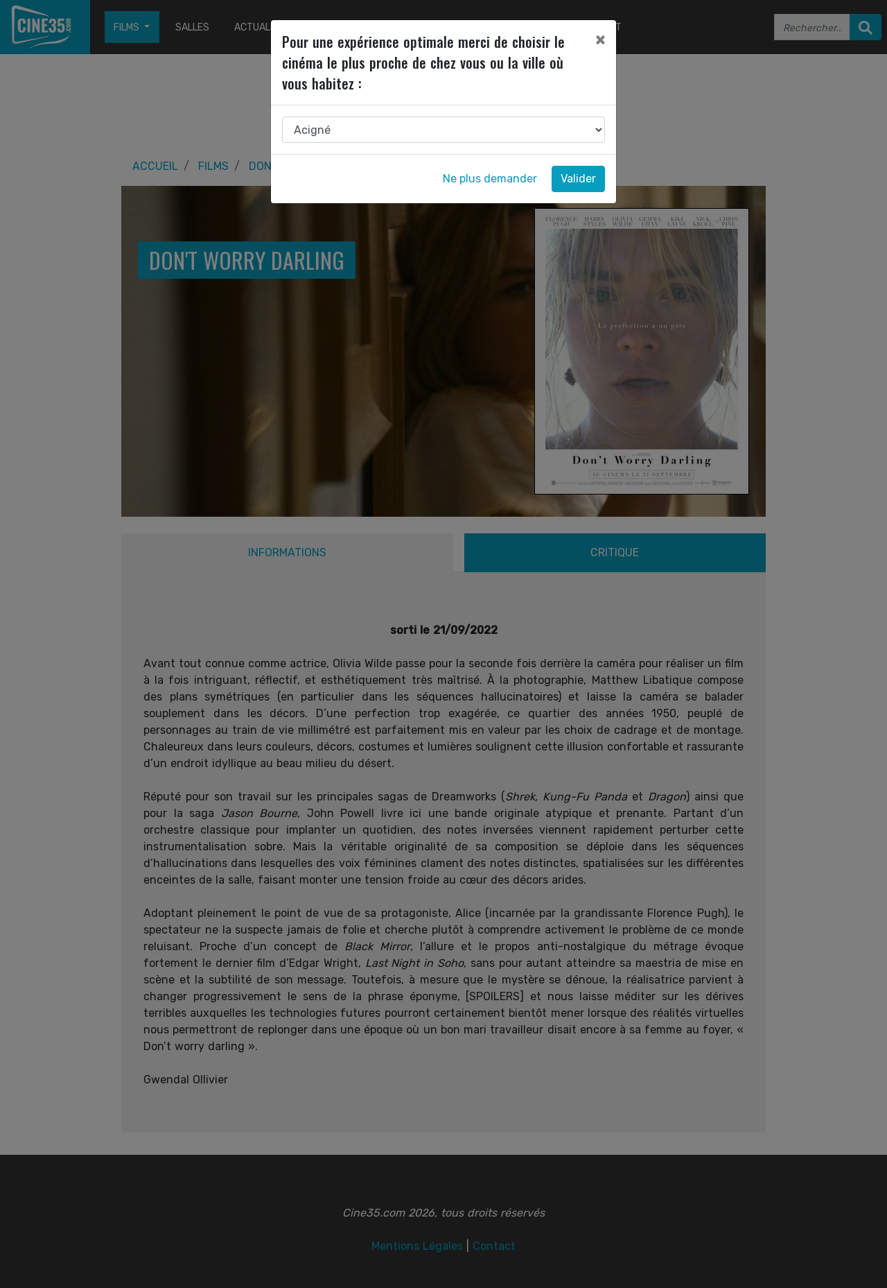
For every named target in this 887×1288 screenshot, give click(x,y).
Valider (578, 178)
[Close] (600, 39)
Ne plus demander (490, 178)
